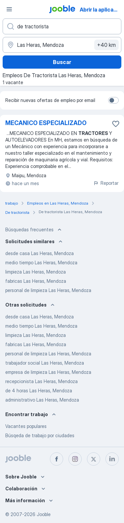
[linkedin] (112, 459)
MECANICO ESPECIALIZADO (46, 122)
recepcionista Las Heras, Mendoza (41, 381)
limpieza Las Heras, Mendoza (35, 272)
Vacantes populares (26, 426)
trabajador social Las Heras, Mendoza (44, 363)
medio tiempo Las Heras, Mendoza (41, 262)
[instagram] (75, 459)
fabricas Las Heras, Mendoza (35, 281)
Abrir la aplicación (101, 9)
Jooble (44, 514)
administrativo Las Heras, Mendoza (42, 400)
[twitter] (93, 459)
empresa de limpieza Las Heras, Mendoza (48, 372)
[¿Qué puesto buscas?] (62, 26)
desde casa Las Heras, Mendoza (39, 253)
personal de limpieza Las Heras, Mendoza (48, 290)
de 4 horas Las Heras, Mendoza (38, 390)
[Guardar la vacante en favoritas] (115, 124)
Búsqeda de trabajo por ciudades (39, 435)
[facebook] (56, 459)
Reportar (105, 183)
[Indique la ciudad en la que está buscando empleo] (62, 45)
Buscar (62, 62)
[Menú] (9, 9)
